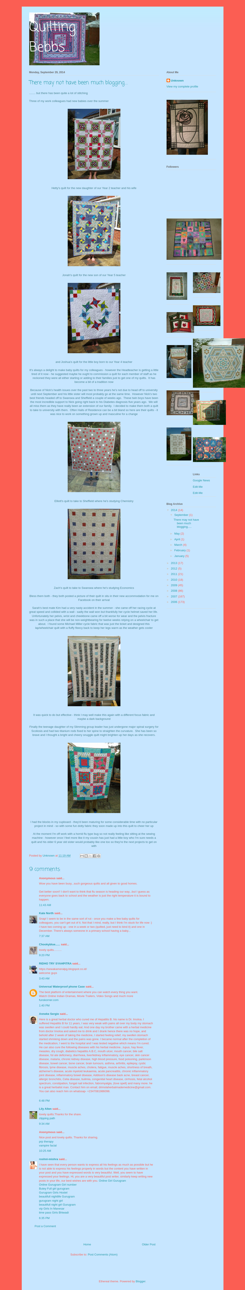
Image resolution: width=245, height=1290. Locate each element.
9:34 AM (44, 1123)
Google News (201, 480)
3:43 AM (44, 978)
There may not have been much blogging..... (186, 523)
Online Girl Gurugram (112, 1180)
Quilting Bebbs (52, 37)
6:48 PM (44, 1100)
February (180, 550)
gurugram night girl (51, 1200)
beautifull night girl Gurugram (57, 1204)
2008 (174, 590)
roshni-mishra (48, 1159)
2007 (174, 596)
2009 (174, 585)
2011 (174, 574)
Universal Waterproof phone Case (62, 986)
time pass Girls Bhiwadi (54, 1212)
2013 (174, 563)
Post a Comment (45, 1226)
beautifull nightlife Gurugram (57, 1196)
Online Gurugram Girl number (58, 1184)
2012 (174, 568)
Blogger (140, 1281)
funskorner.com (49, 1000)
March (178, 544)
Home (87, 1244)
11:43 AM (45, 905)
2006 (174, 602)
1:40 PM (44, 1005)
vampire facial (48, 1145)
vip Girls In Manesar (52, 1208)
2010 (174, 579)
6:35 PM (44, 1218)
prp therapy (46, 1141)
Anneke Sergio (49, 1013)
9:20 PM (44, 955)
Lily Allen (45, 1108)
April (177, 539)
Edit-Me (198, 486)
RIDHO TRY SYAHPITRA (55, 963)
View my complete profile (182, 86)
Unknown (177, 80)
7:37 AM (44, 936)
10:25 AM (45, 1150)
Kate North (46, 913)
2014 (174, 510)
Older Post (148, 1244)
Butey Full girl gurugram (54, 1188)
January (179, 556)
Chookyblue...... (49, 944)
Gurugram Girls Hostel (53, 1192)
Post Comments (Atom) (103, 1254)
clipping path (47, 1118)
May (177, 533)
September (181, 515)
